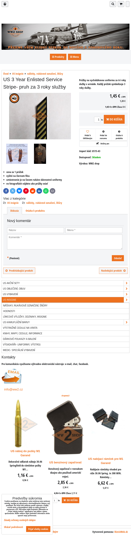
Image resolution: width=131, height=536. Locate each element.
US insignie (13, 203)
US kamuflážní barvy (66, 322)
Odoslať (118, 258)
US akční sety (66, 283)
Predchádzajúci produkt (19, 270)
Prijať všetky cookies (38, 529)
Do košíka (114, 119)
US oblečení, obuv (66, 288)
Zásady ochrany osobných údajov (20, 520)
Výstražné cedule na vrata (20, 328)
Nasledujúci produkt (113, 270)
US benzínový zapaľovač (65, 462)
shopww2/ (65, 395)
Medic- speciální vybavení (19, 350)
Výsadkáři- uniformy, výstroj (21, 344)
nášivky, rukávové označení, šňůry (44, 203)
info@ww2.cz (13, 389)
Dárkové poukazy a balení (19, 339)
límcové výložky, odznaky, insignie (25, 316)
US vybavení (66, 294)
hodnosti (9, 311)
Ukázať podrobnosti (13, 527)
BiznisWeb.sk (121, 532)
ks (99, 119)
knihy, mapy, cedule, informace (22, 333)
